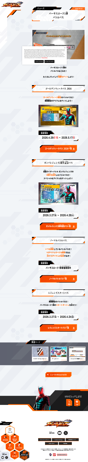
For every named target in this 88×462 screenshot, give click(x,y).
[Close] (64, 47)
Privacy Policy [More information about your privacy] (45, 57)
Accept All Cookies (49, 61)
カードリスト (19, 446)
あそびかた (5, 438)
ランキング (14, 455)
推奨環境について (72, 439)
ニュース (10, 430)
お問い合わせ (51, 443)
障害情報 (65, 443)
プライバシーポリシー (45, 439)
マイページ (24, 455)
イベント (10, 446)
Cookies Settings (58, 439)
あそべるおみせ (14, 438)
